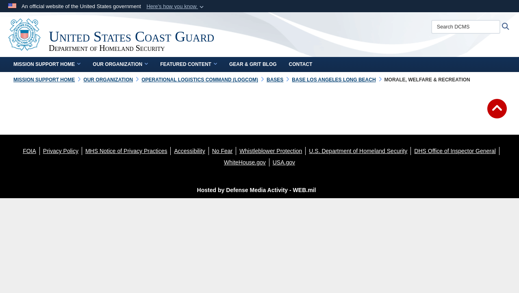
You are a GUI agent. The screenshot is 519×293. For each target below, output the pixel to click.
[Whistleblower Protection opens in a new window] (270, 151)
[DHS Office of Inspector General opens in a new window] (455, 151)
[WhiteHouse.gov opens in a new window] (245, 162)
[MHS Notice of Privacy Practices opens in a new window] (126, 151)
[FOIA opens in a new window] (29, 151)
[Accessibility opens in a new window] (189, 151)
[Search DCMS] (465, 27)
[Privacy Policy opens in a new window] (60, 151)
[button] (175, 6)
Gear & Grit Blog (253, 64)
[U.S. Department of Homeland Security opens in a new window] (358, 151)
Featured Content (188, 64)
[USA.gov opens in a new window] (284, 162)
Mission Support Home (46, 64)
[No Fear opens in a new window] (222, 151)
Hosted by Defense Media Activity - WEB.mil (256, 190)
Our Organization (120, 64)
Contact (301, 64)
